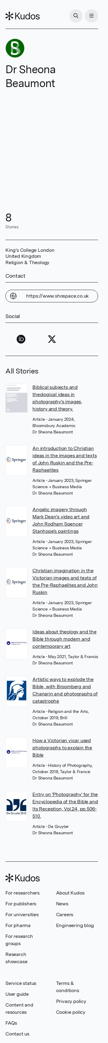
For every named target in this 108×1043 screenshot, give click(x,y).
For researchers (22, 893)
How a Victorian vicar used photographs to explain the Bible (62, 748)
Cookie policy (70, 1012)
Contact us (17, 1034)
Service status (20, 983)
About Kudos (70, 893)
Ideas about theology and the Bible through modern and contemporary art (64, 639)
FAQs (11, 1023)
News (62, 904)
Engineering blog (75, 925)
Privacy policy (71, 1001)
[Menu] (91, 16)
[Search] (75, 16)
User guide (17, 994)
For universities (22, 914)
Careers (65, 914)
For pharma (18, 925)
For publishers (20, 904)
